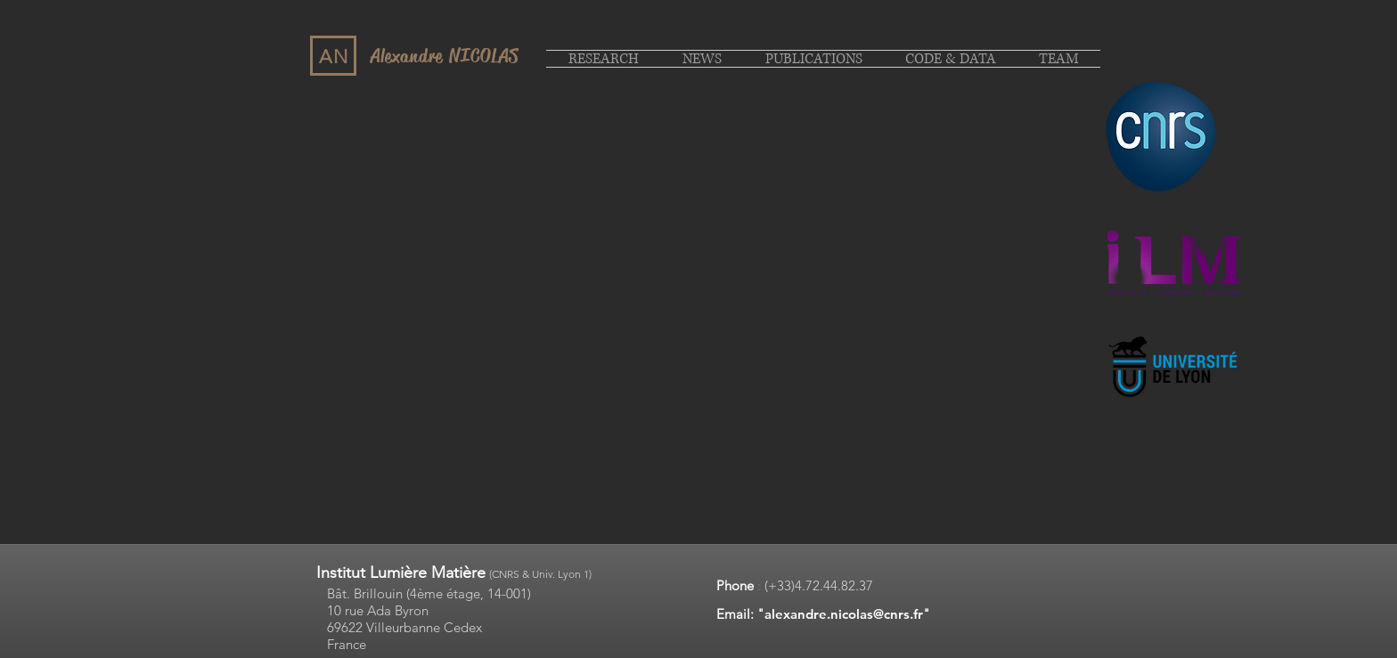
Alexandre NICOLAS (445, 56)
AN (334, 56)
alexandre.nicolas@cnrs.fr (843, 613)
